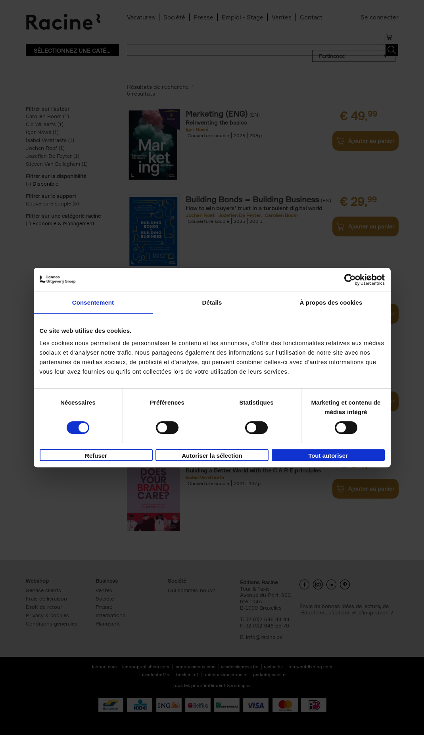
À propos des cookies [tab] (331, 302)
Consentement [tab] (93, 302)
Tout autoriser (328, 455)
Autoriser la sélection (212, 455)
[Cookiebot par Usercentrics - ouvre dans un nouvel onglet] (350, 280)
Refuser (96, 455)
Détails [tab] (212, 302)
